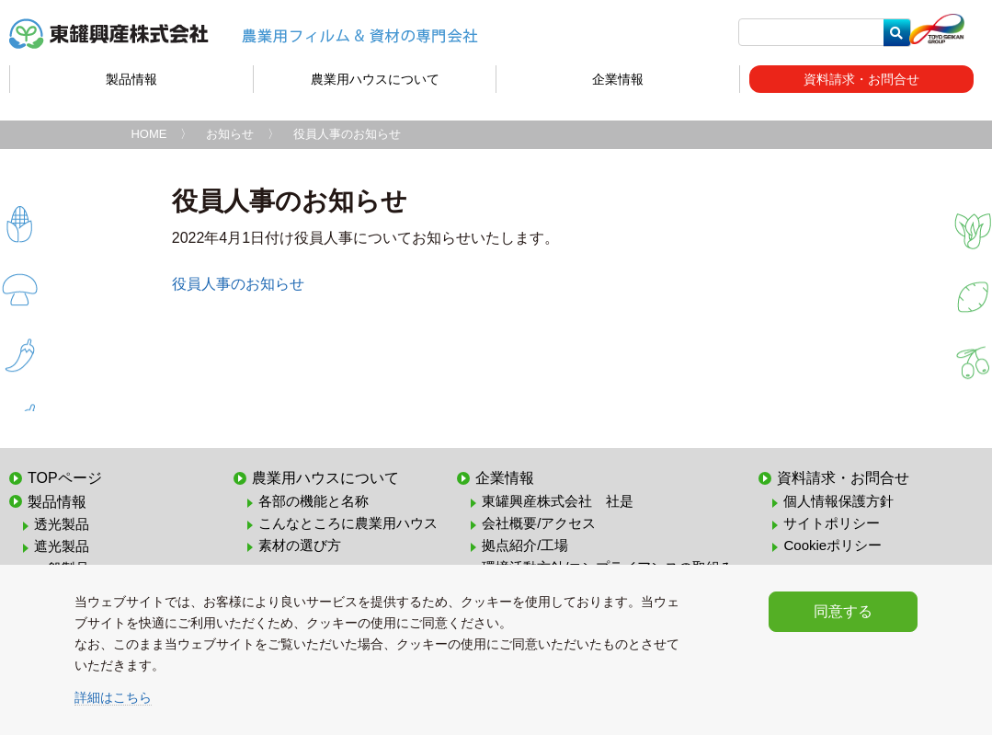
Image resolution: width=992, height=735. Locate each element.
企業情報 (618, 79)
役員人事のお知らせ (238, 284)
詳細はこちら (113, 697)
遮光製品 (61, 546)
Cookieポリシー (832, 545)
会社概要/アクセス (539, 523)
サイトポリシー (831, 523)
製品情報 (131, 79)
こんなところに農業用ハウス (348, 523)
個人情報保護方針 (838, 501)
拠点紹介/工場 (525, 545)
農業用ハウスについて (375, 79)
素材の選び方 (299, 545)
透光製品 (61, 524)
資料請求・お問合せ (861, 79)
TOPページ (65, 478)
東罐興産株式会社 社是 (557, 501)
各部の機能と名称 (313, 501)
